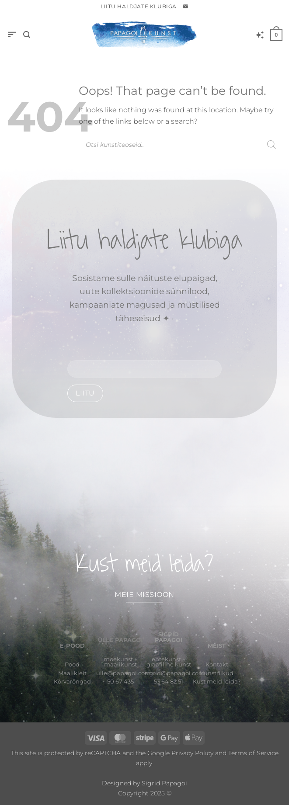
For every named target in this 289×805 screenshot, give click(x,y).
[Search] (271, 144)
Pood (72, 664)
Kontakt (216, 664)
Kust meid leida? (216, 681)
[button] (185, 6)
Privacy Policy (192, 753)
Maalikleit (72, 673)
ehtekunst (166, 659)
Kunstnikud (216, 673)
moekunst (118, 659)
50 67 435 (120, 681)
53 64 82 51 (168, 681)
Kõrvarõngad (72, 681)
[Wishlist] (259, 35)
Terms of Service (253, 753)
